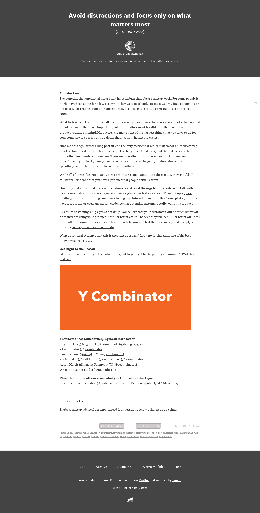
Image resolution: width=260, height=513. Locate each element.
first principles (165, 432)
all (71, 432)
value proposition (149, 436)
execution (152, 432)
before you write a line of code (93, 226)
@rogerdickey (90, 343)
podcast (77, 436)
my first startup (179, 103)
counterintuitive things (113, 432)
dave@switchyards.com (107, 382)
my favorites (66, 436)
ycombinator (165, 436)
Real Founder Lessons (130, 53)
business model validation (86, 432)
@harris (86, 364)
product (95, 436)
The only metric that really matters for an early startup (159, 145)
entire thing (111, 253)
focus (176, 432)
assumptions (87, 221)
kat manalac (186, 432)
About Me (124, 466)
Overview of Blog (153, 466)
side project (182, 108)
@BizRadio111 (105, 369)
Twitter (144, 479)
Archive (101, 466)
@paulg (85, 353)
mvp (196, 432)
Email (176, 479)
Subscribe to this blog (111, 426)
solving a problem (129, 436)
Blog (82, 466)
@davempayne (171, 382)
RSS (178, 466)
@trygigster (138, 343)
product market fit (109, 436)
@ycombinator (91, 348)
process (86, 436)
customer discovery (136, 432)
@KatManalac (89, 359)
